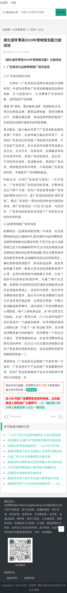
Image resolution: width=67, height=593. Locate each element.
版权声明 (12, 578)
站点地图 (34, 589)
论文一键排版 (36, 407)
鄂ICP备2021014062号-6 (52, 585)
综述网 (6, 29)
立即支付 (31, 389)
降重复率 (19, 407)
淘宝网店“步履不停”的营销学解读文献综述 (34, 440)
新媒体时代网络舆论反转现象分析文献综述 (35, 462)
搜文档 (61, 12)
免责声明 (29, 578)
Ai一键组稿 (48, 403)
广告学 (32, 29)
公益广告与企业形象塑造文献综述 (29, 456)
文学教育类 (19, 29)
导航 (13, 2)
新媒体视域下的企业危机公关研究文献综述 (35, 451)
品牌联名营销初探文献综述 (25, 472)
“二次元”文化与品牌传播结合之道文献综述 (34, 434)
